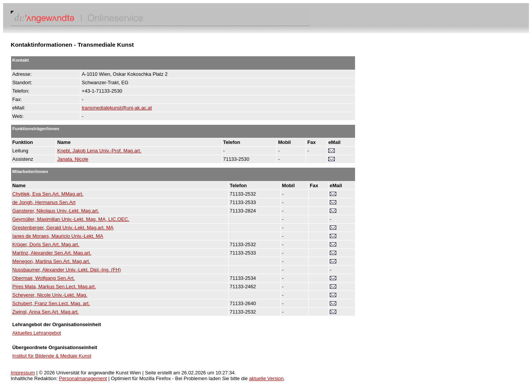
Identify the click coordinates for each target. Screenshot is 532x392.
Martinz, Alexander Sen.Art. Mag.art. (51, 253)
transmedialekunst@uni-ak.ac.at (117, 108)
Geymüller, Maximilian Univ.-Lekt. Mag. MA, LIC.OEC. (70, 219)
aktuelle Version (266, 378)
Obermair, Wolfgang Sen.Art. (43, 278)
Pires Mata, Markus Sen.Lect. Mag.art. (54, 286)
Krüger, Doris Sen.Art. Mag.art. (45, 244)
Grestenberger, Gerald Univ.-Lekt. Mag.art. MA (62, 227)
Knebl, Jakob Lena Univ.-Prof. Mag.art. (99, 151)
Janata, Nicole (72, 159)
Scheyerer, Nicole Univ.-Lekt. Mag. (49, 295)
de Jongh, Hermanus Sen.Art (43, 202)
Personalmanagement (83, 378)
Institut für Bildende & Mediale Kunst (51, 356)
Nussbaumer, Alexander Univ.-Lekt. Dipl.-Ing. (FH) (66, 270)
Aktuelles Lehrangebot (36, 333)
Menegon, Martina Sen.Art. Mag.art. (51, 261)
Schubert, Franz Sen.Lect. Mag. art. (51, 303)
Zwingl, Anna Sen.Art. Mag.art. (45, 312)
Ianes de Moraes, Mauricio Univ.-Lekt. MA (57, 236)
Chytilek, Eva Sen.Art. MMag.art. (47, 194)
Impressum (23, 373)
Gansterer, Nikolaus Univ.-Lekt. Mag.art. (55, 211)
